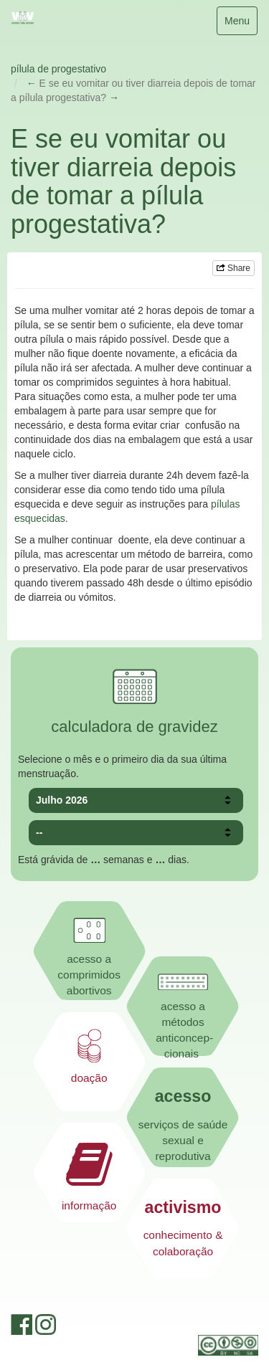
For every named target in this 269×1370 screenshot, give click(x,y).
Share (233, 268)
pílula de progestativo (58, 69)
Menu (241, 24)
